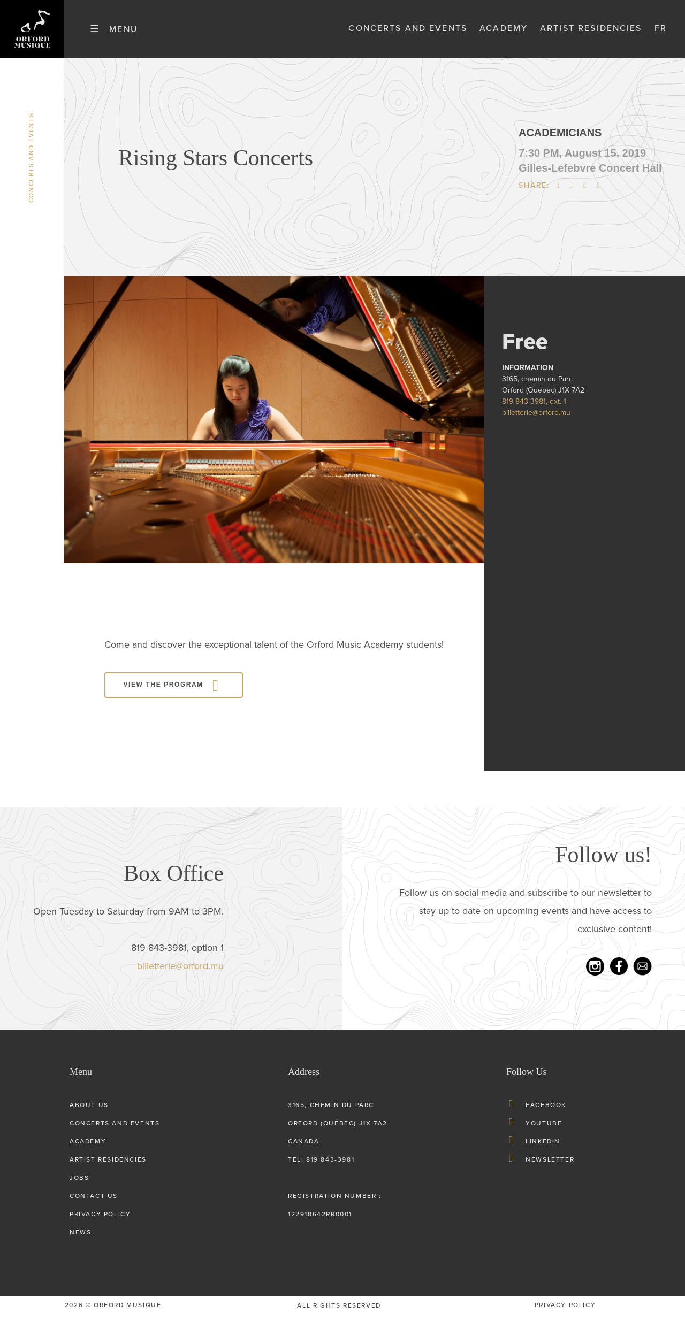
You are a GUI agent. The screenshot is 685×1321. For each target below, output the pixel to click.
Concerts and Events (407, 31)
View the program (163, 691)
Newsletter (550, 1166)
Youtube (544, 1129)
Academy (504, 31)
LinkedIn (543, 1147)
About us (89, 1111)
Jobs (79, 1184)
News (80, 1238)
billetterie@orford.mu (536, 418)
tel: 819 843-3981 (321, 1166)
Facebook (546, 1111)
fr (660, 31)
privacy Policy (565, 1311)
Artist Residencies (591, 31)
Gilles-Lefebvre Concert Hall (590, 174)
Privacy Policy (100, 1220)
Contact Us (94, 1202)
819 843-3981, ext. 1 (534, 407)
